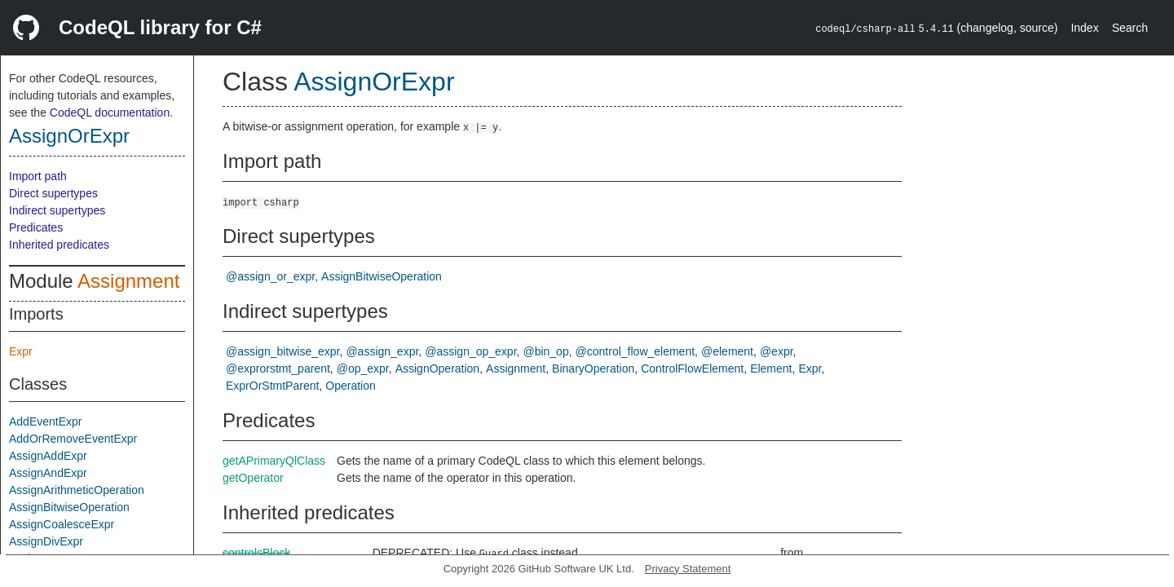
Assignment (128, 281)
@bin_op (545, 351)
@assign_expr (382, 351)
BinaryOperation (593, 368)
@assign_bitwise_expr (283, 351)
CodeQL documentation (110, 112)
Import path (38, 176)
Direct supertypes (53, 193)
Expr (21, 351)
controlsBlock (256, 552)
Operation (350, 385)
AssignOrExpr (69, 136)
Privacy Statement (688, 569)
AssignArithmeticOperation (76, 490)
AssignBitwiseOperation (69, 507)
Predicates (36, 227)
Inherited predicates (59, 244)
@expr (776, 351)
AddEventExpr (45, 421)
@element (727, 351)
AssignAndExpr (48, 472)
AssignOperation (437, 368)
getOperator (253, 477)
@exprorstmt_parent (278, 368)
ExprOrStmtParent (272, 385)
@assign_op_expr (470, 351)
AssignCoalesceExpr (61, 524)
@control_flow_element (635, 351)
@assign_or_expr (270, 276)
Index (1084, 27)
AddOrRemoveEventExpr (73, 438)
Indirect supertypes (57, 210)
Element (771, 368)
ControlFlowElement (692, 368)
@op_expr (363, 368)
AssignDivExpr (46, 541)
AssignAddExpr (48, 455)
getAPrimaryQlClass (274, 460)
